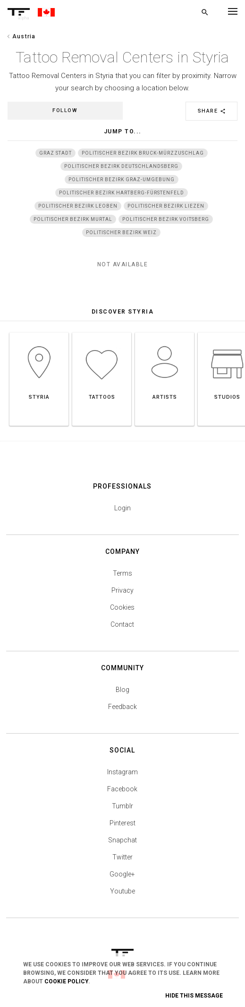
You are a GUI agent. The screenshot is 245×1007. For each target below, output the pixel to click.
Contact (122, 624)
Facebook (122, 789)
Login (122, 508)
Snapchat (122, 840)
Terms (122, 573)
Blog (122, 689)
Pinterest (122, 823)
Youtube (122, 891)
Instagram (122, 772)
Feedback (122, 706)
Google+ (122, 874)
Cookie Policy (66, 981)
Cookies (122, 607)
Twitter (122, 857)
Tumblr (122, 806)
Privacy (122, 590)
